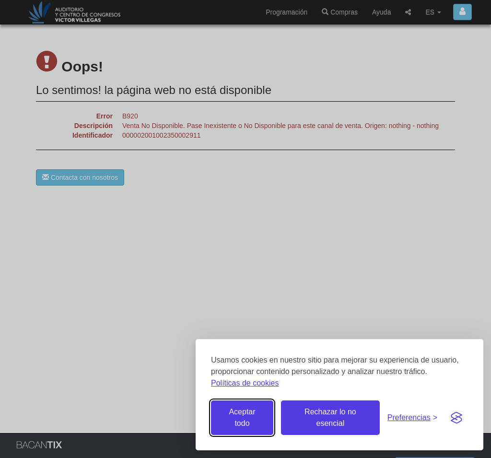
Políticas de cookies (245, 383)
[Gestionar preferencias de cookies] (412, 418)
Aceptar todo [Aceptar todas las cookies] (242, 417)
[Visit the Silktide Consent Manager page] (456, 417)
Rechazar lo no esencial (330, 417)
